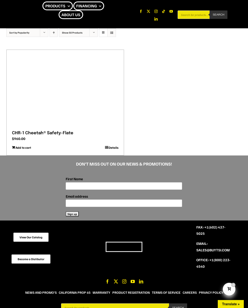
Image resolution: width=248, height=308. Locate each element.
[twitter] (148, 11)
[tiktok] (163, 11)
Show (72, 32)
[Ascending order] (54, 32)
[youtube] (171, 11)
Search (218, 14)
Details (113, 147)
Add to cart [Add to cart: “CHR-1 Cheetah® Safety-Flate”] (23, 147)
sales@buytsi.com (213, 250)
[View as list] (112, 33)
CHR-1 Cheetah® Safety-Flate (42, 133)
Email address (77, 196)
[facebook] (141, 11)
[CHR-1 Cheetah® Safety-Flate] (65, 88)
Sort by (19, 32)
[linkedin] (156, 19)
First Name (74, 179)
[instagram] (156, 11)
